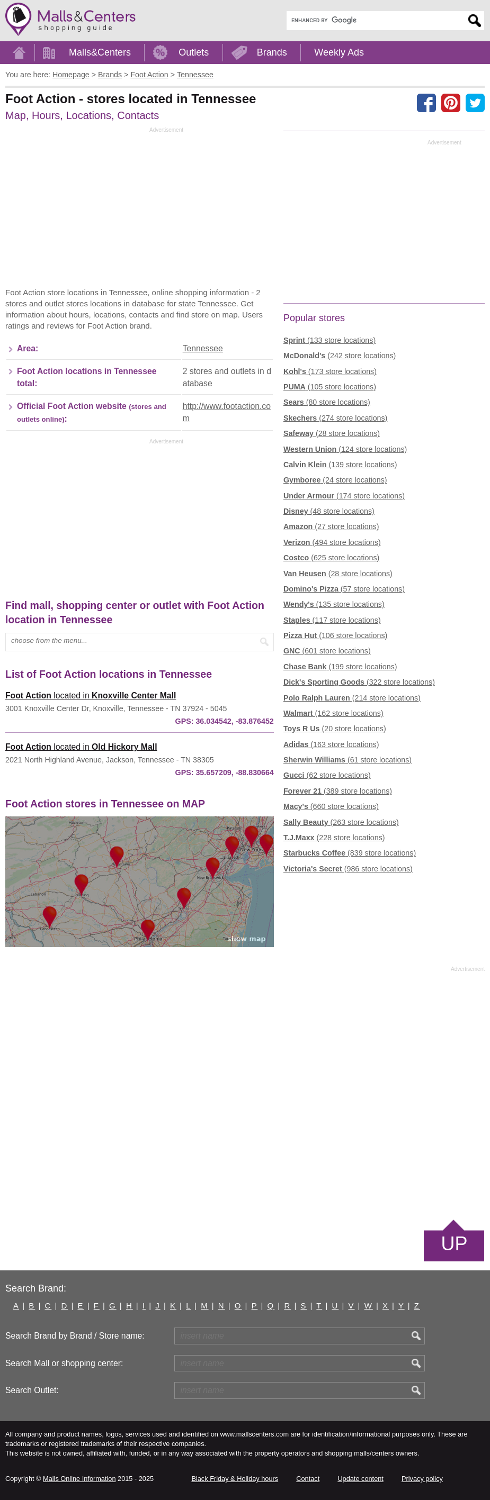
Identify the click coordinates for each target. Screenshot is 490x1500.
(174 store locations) (344, 496)
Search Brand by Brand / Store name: (75, 1335)
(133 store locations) (329, 340)
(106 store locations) (335, 635)
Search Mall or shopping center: (64, 1363)
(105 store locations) (329, 387)
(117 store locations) (332, 620)
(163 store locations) (331, 744)
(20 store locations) (334, 728)
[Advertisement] (94, 210)
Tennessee (203, 348)
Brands (272, 52)
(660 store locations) (331, 806)
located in (90, 695)
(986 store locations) (348, 869)
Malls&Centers (100, 52)
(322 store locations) (359, 682)
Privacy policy (422, 1479)
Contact (307, 1479)
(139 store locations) (340, 464)
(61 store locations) (347, 760)
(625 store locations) (331, 557)
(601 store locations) (327, 651)
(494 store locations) (332, 542)
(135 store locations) (334, 604)
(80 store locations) (326, 402)
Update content (360, 1479)
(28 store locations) (331, 433)
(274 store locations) (335, 418)
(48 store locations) (329, 511)
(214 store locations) (352, 698)
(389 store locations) (337, 791)
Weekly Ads (339, 52)
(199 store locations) (340, 666)
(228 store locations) (334, 837)
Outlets (194, 52)
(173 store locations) (330, 371)
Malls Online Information (79, 1479)
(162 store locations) (333, 713)
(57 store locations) (344, 589)
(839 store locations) (349, 853)
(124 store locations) (345, 449)
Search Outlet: (32, 1390)
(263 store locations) (341, 822)
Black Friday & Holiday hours (234, 1479)
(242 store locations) (339, 355)
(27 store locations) (331, 526)
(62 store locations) (327, 775)
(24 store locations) (335, 480)
